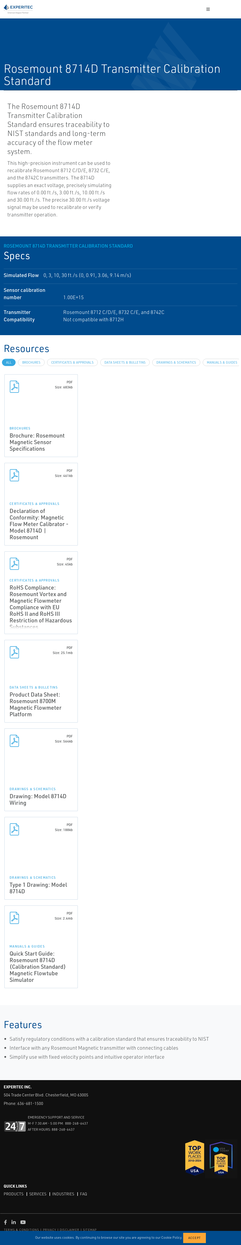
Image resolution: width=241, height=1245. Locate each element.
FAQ (83, 1193)
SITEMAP (90, 1230)
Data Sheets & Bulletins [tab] (125, 362)
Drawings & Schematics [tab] (176, 362)
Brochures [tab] (31, 362)
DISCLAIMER (69, 1230)
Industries (63, 1193)
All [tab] (8, 362)
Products (13, 1193)
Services (37, 1193)
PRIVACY (49, 1230)
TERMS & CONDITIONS (21, 1230)
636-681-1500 (30, 1103)
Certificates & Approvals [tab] (72, 362)
